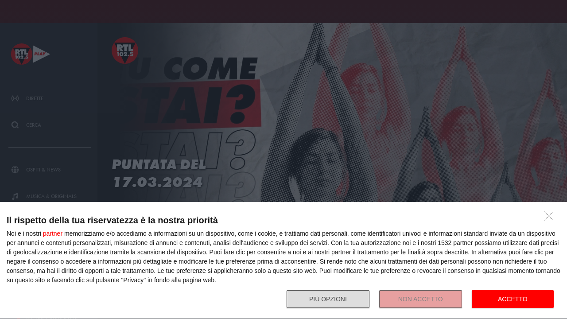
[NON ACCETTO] (551, 218)
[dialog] (283, 260)
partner (52, 233)
